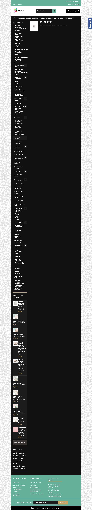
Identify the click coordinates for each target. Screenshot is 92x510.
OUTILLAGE (18, 103)
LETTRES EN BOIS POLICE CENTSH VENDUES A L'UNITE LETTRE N (22, 346)
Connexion (76, 1)
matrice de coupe (19, 466)
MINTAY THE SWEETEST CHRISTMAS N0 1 (19, 411)
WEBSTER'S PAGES (18, 192)
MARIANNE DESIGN (18, 167)
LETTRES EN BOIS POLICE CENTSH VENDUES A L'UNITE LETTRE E (22, 364)
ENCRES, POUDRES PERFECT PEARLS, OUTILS (17, 80)
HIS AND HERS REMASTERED (19, 132)
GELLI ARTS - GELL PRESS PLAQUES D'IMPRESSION (19, 89)
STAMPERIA (19, 184)
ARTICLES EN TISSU (18, 277)
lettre (15, 463)
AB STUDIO (19, 201)
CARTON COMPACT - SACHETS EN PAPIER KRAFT (19, 262)
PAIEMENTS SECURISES (16, 495)
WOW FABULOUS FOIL (17, 251)
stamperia (16, 456)
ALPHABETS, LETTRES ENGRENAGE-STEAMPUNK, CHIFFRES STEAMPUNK (18, 37)
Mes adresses (34, 487)
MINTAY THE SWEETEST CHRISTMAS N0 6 (19, 397)
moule (15, 453)
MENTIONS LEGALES (19, 485)
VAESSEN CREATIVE (17, 187)
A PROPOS (16, 491)
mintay (22, 469)
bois (21, 461)
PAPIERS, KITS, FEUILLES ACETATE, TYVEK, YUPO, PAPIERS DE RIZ (19, 110)
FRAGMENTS (20, 151)
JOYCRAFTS (19, 154)
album (21, 458)
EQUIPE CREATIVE (17, 272)
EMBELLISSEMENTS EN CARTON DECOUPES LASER (20, 60)
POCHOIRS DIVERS (17, 230)
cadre (15, 458)
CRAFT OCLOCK (17, 147)
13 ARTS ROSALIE (18, 127)
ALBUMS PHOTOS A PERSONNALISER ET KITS (20, 28)
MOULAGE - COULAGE (18, 99)
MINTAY (18, 171)
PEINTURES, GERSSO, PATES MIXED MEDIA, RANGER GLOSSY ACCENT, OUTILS (18, 214)
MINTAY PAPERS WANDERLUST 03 (19, 321)
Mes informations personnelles (35, 490)
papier (15, 461)
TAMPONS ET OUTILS (18, 246)
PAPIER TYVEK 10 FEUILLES (21, 303)
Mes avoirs (33, 485)
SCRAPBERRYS (18, 181)
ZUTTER (17, 256)
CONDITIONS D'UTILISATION (17, 488)
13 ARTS (18, 117)
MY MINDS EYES (18, 175)
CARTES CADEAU (17, 267)
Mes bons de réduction (37, 494)
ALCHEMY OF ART (19, 204)
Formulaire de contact (54, 496)
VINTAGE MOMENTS (18, 142)
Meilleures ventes (18, 297)
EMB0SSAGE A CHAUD (19, 65)
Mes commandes (35, 483)
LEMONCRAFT (18, 159)
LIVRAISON (16, 483)
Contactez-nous (17, 4)
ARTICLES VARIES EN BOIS (17, 45)
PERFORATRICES (19, 222)
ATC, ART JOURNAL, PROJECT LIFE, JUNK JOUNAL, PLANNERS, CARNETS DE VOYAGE (19, 285)
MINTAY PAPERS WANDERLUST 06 (19, 384)
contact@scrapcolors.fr (56, 494)
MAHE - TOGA (17, 162)
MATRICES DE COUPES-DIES (19, 94)
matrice (21, 453)
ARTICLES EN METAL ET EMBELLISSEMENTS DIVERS (20, 72)
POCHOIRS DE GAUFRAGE (19, 226)
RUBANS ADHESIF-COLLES (17, 236)
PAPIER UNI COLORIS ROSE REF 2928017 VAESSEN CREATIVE (22, 431)
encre (24, 456)
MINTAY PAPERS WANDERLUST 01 (19, 335)
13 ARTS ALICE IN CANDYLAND (19, 122)
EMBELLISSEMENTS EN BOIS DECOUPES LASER (20, 52)
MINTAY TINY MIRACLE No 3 (21, 420)
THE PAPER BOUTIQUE (18, 197)
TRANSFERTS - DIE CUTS (19, 241)
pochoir (16, 469)
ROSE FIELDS (17, 138)
